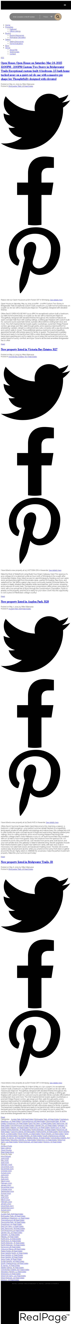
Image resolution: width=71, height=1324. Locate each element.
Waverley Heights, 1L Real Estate (23, 1140)
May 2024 (4, 1195)
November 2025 (7, 1169)
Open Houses (6, 1150)
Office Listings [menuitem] (15, 31)
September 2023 (7, 1208)
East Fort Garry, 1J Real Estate (40, 1123)
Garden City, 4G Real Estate (46, 1125)
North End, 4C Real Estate (11, 1241)
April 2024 (5, 1198)
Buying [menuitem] (8, 33)
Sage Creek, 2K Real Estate (11, 1259)
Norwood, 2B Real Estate (10, 1247)
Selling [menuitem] (7, 39)
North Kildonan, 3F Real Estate (19, 1130)
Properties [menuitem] (9, 27)
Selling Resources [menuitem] (17, 42)
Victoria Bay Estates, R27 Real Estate (23, 357)
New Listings (6, 1148)
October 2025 (6, 1171)
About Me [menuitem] (13, 50)
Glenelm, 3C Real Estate (10, 1235)
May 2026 (5, 1160)
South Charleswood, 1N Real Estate (14, 1263)
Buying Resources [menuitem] (17, 35)
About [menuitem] (7, 48)
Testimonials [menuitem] (14, 52)
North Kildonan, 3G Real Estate (44, 1130)
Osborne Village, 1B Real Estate (23, 1132)
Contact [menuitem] (13, 54)
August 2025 (6, 1173)
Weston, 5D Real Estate (52, 1142)
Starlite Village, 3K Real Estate (38, 1138)
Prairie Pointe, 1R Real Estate (47, 1132)
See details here (56, 300)
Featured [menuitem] (13, 29)
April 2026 (5, 1163)
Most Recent (6, 1156)
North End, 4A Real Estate (40, 1128)
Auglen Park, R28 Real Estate (20, 609)
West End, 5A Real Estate (47, 1140)
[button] (26, 1289)
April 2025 (5, 1179)
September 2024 (7, 1191)
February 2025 (6, 1183)
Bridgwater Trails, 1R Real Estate (21, 86)
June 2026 (5, 1158)
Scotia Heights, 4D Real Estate (30, 1136)
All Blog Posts (6, 1146)
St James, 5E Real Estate (16, 1138)
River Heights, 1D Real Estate (52, 1134)
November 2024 (7, 1187)
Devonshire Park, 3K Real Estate (13, 1222)
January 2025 (6, 1185)
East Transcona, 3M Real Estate (13, 1228)
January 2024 (6, 1204)
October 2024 (6, 1189)
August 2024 (6, 1193)
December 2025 (7, 1167)
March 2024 (5, 1200)
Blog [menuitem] (7, 46)
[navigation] (35, 39)
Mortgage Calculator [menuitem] (18, 37)
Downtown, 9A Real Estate (17, 1123)
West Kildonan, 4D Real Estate (31, 1142)
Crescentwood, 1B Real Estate (33, 1121)
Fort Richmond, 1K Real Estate (22, 1125)
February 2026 (6, 1165)
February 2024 (6, 1202)
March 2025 (5, 1181)
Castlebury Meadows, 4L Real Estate (15, 1218)
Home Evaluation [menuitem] (16, 44)
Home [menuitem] (7, 25)
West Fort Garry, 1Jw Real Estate (13, 1276)
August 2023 (6, 1210)
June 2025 (5, 1175)
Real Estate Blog (7, 1152)
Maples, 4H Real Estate (20, 1128)
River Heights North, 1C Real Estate (14, 1253)
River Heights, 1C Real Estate (29, 1134)
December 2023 (7, 1206)
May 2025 (4, 1177)
